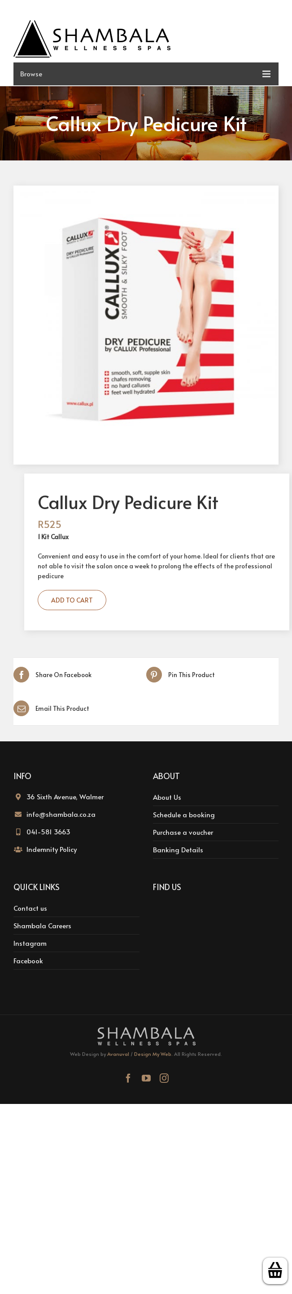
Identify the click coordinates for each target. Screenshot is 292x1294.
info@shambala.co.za (61, 814)
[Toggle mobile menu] (146, 73)
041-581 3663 (48, 831)
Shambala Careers (42, 925)
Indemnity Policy (51, 849)
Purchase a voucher (183, 832)
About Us (167, 797)
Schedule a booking (184, 814)
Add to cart (72, 600)
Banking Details (178, 849)
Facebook (28, 960)
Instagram (30, 943)
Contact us (30, 908)
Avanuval (118, 1053)
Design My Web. (153, 1053)
